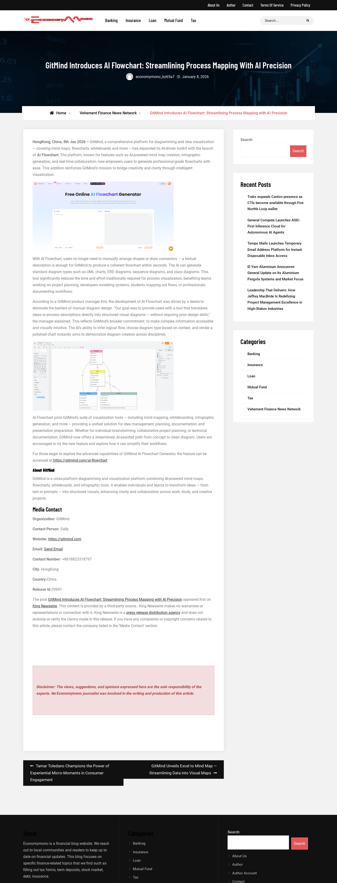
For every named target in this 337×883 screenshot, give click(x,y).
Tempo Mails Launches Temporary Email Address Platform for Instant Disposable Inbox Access (274, 249)
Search (246, 139)
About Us (214, 5)
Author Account (244, 873)
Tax (193, 20)
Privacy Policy (300, 5)
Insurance (133, 20)
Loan (152, 20)
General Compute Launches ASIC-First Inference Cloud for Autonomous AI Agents (273, 226)
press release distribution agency (153, 612)
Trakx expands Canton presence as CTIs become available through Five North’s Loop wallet (275, 203)
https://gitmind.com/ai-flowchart (79, 460)
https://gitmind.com (64, 539)
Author (231, 5)
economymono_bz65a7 (155, 76)
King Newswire (45, 606)
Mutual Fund (173, 20)
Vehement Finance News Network (108, 113)
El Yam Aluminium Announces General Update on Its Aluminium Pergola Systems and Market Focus (275, 273)
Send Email (53, 549)
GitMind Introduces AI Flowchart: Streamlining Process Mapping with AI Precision (115, 599)
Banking (111, 20)
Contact (248, 5)
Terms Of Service (272, 5)
